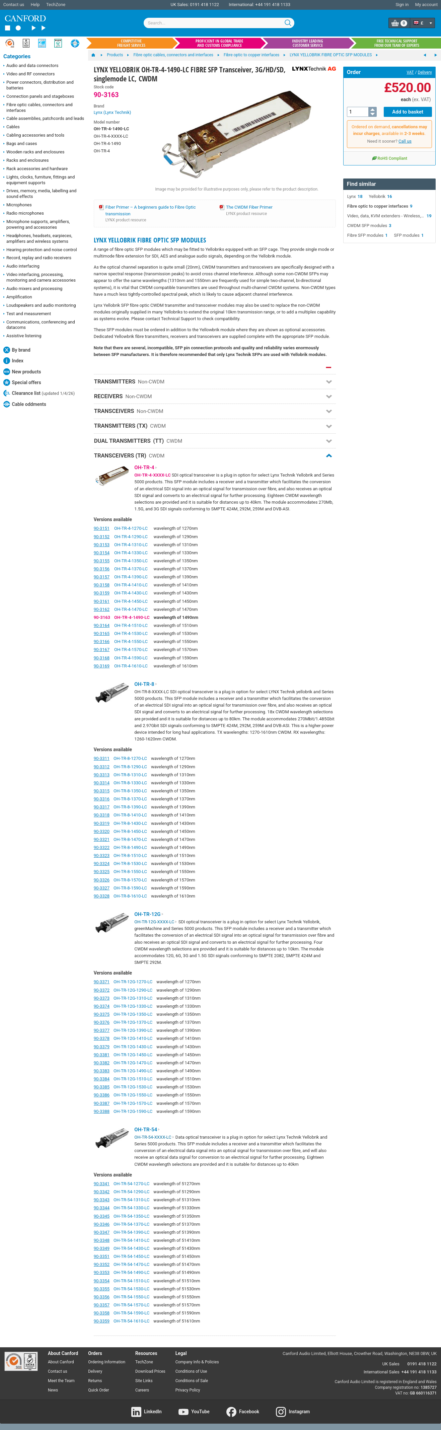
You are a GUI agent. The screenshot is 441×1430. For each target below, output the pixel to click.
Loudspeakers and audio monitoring (39, 306)
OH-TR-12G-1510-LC (133, 1078)
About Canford (61, 1362)
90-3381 (101, 1054)
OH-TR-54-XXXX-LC (154, 1137)
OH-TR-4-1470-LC (131, 609)
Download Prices (150, 1371)
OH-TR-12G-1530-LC (133, 1086)
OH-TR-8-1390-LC (130, 806)
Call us (405, 141)
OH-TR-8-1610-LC (130, 896)
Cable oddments (24, 404)
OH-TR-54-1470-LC (131, 1264)
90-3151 (101, 528)
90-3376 (101, 1022)
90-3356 (101, 1296)
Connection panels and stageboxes (38, 97)
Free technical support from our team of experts (396, 43)
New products (22, 371)
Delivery (425, 72)
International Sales (381, 1371)
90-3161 (101, 601)
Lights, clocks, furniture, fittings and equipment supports (39, 179)
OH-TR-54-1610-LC (131, 1321)
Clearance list (39, 393)
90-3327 (101, 887)
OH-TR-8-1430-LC (130, 823)
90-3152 (101, 536)
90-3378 (101, 1038)
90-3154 (101, 552)
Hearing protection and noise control (40, 250)
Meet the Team (61, 1380)
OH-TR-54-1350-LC (131, 1216)
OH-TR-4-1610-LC (131, 665)
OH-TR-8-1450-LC (130, 831)
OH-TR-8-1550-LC (130, 871)
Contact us (13, 4)
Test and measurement (27, 314)
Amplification (17, 297)
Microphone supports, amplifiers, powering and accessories (36, 224)
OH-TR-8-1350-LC (130, 790)
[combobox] (219, 23)
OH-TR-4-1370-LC (131, 568)
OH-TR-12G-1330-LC (133, 1006)
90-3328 (101, 896)
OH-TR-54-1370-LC (131, 1224)
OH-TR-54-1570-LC (131, 1304)
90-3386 (101, 1094)
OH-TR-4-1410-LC (131, 584)
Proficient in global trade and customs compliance (219, 43)
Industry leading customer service (307, 43)
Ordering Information (106, 1362)
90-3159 (101, 592)
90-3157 (101, 576)
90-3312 (101, 766)
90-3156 (101, 568)
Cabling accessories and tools (33, 136)
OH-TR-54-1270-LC (131, 1183)
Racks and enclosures (26, 161)
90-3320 (101, 831)
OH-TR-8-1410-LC (130, 814)
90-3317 (101, 806)
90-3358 (101, 1312)
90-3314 (101, 782)
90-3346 (101, 1224)
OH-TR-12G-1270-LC (133, 981)
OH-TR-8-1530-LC (130, 863)
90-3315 (101, 790)
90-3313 (101, 774)
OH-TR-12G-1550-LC (133, 1094)
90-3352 (101, 1264)
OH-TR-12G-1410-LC (133, 1038)
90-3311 (101, 758)
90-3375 (101, 1014)
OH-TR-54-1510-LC (131, 1280)
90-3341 (101, 1183)
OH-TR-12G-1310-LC (133, 998)
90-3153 (101, 544)
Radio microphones (23, 214)
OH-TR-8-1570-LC (130, 879)
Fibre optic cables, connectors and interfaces (38, 107)
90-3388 (101, 1111)
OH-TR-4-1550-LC (131, 641)
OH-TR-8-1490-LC (130, 847)
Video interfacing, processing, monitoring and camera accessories (39, 277)
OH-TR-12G (148, 914)
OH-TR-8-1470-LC (130, 839)
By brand (16, 350)
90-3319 (101, 823)
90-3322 (101, 847)
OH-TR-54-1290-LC (131, 1191)
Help (35, 4)
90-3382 (101, 1062)
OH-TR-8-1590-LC (130, 887)
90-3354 (101, 1280)
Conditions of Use (191, 1371)
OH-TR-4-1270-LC (131, 528)
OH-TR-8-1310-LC (130, 774)
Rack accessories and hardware (35, 169)
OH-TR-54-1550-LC (131, 1296)
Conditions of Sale (191, 1380)
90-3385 (101, 1086)
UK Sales (390, 1363)
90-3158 (101, 584)
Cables (11, 127)
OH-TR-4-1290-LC (131, 536)
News (53, 1390)
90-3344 (101, 1207)
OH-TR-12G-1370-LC (133, 1022)
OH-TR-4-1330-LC (131, 552)
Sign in (402, 4)
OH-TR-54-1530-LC (131, 1288)
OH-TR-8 (145, 684)
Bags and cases (20, 144)
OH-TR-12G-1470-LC (133, 1062)
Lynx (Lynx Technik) (112, 112)
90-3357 (101, 1304)
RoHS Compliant (389, 158)
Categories (16, 56)
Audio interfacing (21, 267)
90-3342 (101, 1191)
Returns (95, 1380)
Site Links (144, 1380)
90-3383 (101, 1070)
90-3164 (101, 625)
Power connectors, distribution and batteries (38, 85)
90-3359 (101, 1321)
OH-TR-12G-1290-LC (133, 990)
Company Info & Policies (197, 1362)
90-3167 (101, 649)
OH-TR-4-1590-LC (131, 657)
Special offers (22, 382)
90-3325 (101, 871)
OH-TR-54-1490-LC (131, 1272)
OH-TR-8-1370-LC (130, 798)
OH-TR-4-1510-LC (131, 625)
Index (13, 360)
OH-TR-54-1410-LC (131, 1240)
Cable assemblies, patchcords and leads (43, 119)
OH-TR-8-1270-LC (130, 758)
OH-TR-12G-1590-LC (133, 1111)
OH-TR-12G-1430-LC (133, 1046)
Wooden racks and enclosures (33, 152)
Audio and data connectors (30, 66)
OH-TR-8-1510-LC (130, 855)
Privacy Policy (187, 1390)
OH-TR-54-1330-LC (131, 1207)
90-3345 (101, 1216)
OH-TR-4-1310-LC (131, 544)
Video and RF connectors (29, 74)
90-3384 (101, 1078)
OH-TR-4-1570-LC (131, 649)
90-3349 (101, 1248)
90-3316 (101, 798)
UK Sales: (179, 4)
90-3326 (101, 879)
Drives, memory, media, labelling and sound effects (39, 193)
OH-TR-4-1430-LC (131, 592)
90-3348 (101, 1240)
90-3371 (101, 981)
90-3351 (101, 1256)
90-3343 (101, 1199)
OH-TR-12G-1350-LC (133, 1014)
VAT (410, 72)
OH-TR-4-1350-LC (131, 560)
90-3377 (101, 1030)
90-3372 (101, 990)
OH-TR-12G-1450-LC (133, 1054)
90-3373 (101, 998)
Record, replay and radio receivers (37, 258)
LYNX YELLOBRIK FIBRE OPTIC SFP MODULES (150, 239)
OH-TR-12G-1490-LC (133, 1070)
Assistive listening (22, 336)
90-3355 (101, 1288)
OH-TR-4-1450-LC (131, 601)
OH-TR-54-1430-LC (131, 1248)
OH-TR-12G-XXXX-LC (155, 921)
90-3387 (101, 1103)
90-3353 (101, 1272)
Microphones (17, 205)
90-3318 (101, 814)
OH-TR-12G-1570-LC (133, 1103)
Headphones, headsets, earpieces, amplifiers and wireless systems (37, 238)
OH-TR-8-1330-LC (130, 782)
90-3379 (101, 1046)
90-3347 (101, 1232)
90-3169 (101, 665)
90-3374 (101, 1006)
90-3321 (101, 839)
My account (426, 4)
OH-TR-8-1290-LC (130, 766)
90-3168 (101, 657)
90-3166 (101, 641)
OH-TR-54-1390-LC (131, 1232)
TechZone (55, 4)
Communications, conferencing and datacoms (39, 324)
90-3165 (101, 633)
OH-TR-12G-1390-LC (133, 1030)
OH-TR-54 (147, 1130)
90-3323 (101, 855)
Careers (142, 1390)
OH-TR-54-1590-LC (131, 1312)
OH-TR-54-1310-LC (131, 1199)
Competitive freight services (131, 43)
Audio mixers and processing (32, 289)
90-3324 (101, 863)
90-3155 (101, 560)
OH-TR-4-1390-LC (131, 576)
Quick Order (98, 1390)
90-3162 (101, 609)
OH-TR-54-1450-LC (131, 1256)
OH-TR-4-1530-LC (131, 633)
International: (241, 4)
